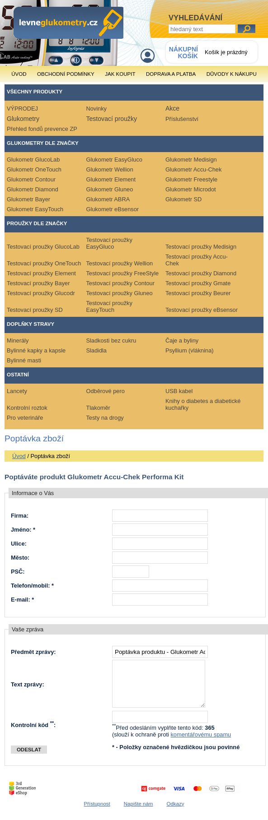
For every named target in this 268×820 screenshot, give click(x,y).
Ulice (18, 543)
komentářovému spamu (200, 734)
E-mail (19, 599)
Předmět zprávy (32, 652)
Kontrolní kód (32, 725)
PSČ (17, 571)
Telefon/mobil (29, 585)
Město (19, 557)
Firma (19, 515)
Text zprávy (26, 684)
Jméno (20, 529)
